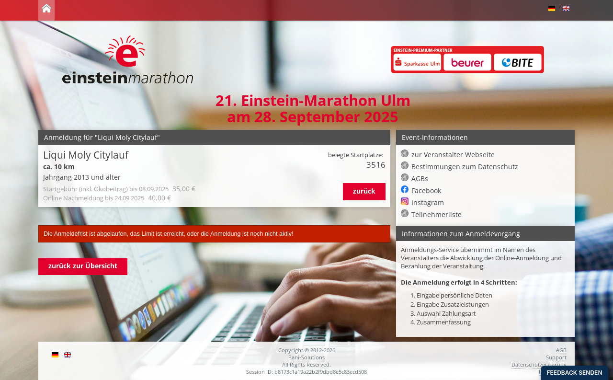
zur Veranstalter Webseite (453, 154)
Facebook (426, 190)
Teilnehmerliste (436, 214)
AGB (561, 350)
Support (556, 357)
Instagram (427, 202)
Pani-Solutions (306, 357)
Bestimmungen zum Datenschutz (464, 166)
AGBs (419, 178)
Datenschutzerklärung (539, 364)
